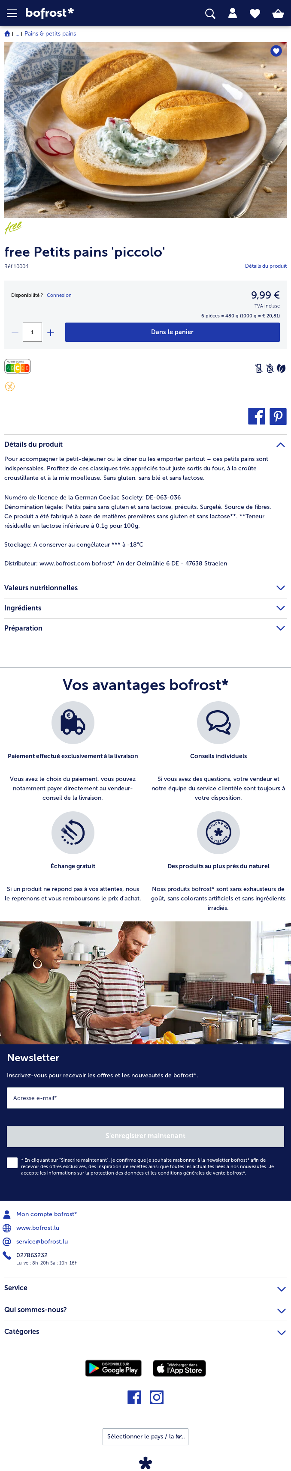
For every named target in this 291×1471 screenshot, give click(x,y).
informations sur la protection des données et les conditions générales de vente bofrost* (146, 1173)
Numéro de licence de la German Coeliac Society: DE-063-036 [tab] (92, 497)
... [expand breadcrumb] (17, 33)
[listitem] (73, 752)
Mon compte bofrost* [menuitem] (40, 1214)
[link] (81, 13)
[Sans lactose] (258, 368)
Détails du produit (266, 266)
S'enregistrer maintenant (145, 1136)
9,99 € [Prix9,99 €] (265, 295)
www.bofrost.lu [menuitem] (31, 1228)
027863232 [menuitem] (26, 1255)
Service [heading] (145, 1286)
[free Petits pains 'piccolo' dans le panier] (172, 332)
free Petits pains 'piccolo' (84, 252)
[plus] (50, 332)
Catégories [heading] (145, 1330)
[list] (145, 811)
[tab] (232, 13)
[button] (16, 13)
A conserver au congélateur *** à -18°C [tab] (73, 544)
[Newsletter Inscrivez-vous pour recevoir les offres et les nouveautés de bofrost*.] (145, 1122)
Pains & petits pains (50, 33)
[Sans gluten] (9, 386)
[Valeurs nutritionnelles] (19, 366)
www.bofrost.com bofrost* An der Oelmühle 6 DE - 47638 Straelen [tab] (115, 563)
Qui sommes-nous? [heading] (145, 1308)
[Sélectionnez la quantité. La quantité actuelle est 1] (32, 332)
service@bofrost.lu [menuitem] (36, 1242)
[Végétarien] (281, 368)
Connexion (59, 295)
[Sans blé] (270, 368)
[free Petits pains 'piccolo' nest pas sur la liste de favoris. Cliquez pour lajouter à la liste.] (276, 51)
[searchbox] (210, 14)
